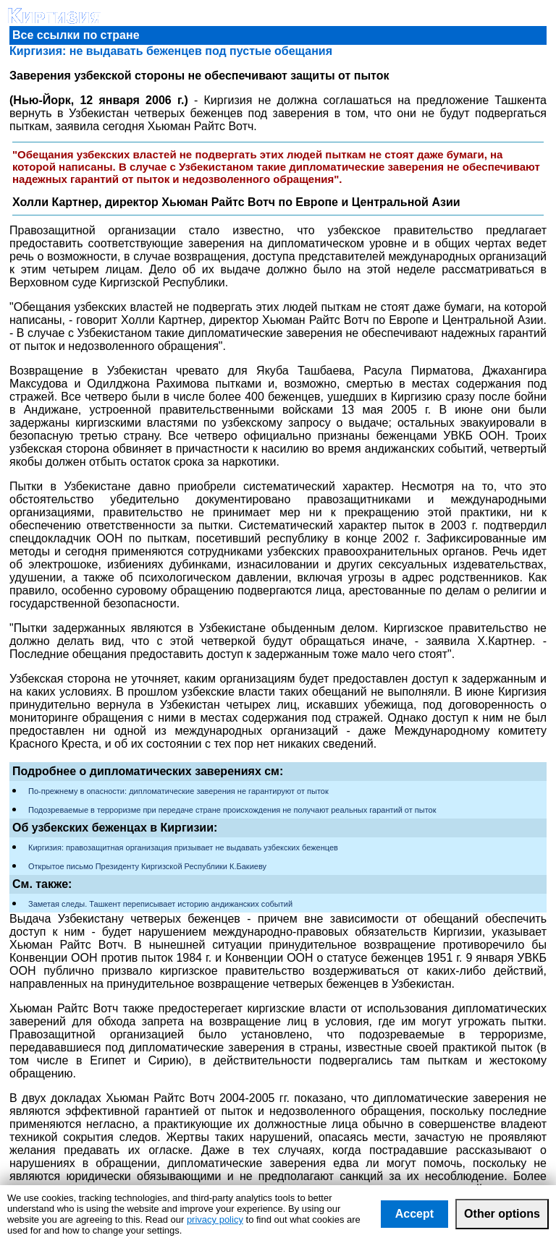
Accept (414, 1214)
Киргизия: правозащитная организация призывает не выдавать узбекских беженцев (183, 847)
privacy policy (215, 1219)
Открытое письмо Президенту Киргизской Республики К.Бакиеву (147, 866)
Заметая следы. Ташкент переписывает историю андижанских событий (160, 904)
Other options (502, 1214)
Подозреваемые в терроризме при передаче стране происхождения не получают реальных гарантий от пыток (232, 810)
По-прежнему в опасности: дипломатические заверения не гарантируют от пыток (178, 791)
